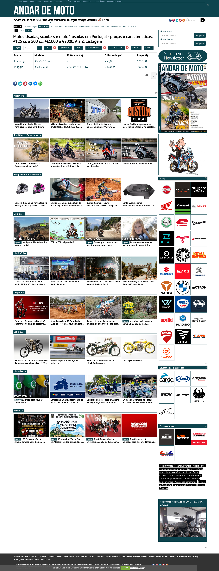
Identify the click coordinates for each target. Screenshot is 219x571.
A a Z (48, 48)
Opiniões (19, 213)
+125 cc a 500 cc (116, 48)
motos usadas (44, 26)
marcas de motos (57, 26)
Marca (79, 48)
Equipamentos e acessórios (27, 174)
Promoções (72, 20)
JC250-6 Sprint (43, 61)
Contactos (116, 556)
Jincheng (19, 61)
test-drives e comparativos (111, 26)
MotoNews (20, 95)
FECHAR (125, 568)
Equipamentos (60, 20)
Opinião (43, 20)
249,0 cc (110, 67)
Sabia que (19, 331)
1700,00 (142, 61)
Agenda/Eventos (183, 465)
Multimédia (20, 253)
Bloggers (191, 485)
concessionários (71, 26)
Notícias (25, 20)
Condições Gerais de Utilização (187, 556)
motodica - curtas (129, 26)
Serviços (82, 20)
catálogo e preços (30, 26)
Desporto (19, 292)
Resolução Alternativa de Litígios (26, 559)
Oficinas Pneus (194, 475)
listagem (29, 30)
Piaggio (18, 67)
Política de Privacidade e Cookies (161, 556)
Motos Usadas (166, 465)
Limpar (17, 48)
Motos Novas (199, 465)
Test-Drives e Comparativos (27, 135)
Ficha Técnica (127, 556)
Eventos (17, 20)
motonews (95, 26)
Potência (136, 48)
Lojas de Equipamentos (171, 478)
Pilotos (200, 485)
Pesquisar (200, 35)
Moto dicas (20, 371)
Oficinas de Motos (176, 475)
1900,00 (142, 67)
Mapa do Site (46, 559)
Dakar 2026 (35, 20)
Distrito (148, 48)
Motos (50, 20)
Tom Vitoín (51, 556)
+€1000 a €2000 (94, 48)
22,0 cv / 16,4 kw (77, 67)
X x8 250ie (41, 67)
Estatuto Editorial (140, 556)
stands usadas (84, 26)
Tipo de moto (65, 48)
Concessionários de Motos (178, 472)
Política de (137, 568)
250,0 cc (110, 61)
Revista (105, 20)
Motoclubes (92, 20)
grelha (21, 30)
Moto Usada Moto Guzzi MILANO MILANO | (183, 518)
